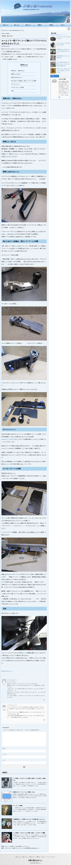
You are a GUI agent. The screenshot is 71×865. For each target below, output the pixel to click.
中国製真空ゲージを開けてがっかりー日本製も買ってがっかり (29, 819)
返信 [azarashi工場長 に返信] (44, 719)
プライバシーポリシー (51, 856)
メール (4, 754)
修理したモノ (28, 25)
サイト (3, 760)
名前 (3, 748)
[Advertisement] (60, 109)
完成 (12, 90)
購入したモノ (17, 25)
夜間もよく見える (16, 74)
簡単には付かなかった (17, 77)
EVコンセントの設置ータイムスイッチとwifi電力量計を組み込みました (22, 848)
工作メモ (62, 25)
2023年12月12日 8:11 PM (12, 705)
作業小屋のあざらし (35, 860)
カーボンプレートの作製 (18, 87)
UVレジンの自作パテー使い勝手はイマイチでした (17, 846)
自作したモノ (6, 25)
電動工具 (40, 25)
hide (26, 64)
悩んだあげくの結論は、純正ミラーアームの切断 (24, 80)
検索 (68, 28)
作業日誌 (51, 25)
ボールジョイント (16, 84)
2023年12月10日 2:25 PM (12, 680)
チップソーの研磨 (17, 805)
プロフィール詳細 (64, 95)
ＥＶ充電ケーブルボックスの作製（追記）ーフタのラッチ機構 (29, 832)
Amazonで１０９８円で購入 (9, 439)
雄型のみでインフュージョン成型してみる (24, 792)
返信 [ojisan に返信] (44, 699)
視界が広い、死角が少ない (18, 70)
